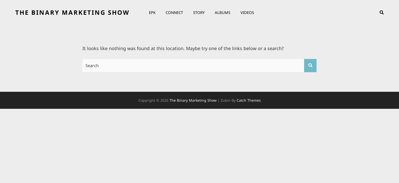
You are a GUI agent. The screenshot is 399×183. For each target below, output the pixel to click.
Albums (222, 12)
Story (199, 12)
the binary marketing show (72, 12)
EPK (152, 12)
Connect (174, 12)
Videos (247, 12)
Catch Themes (249, 100)
